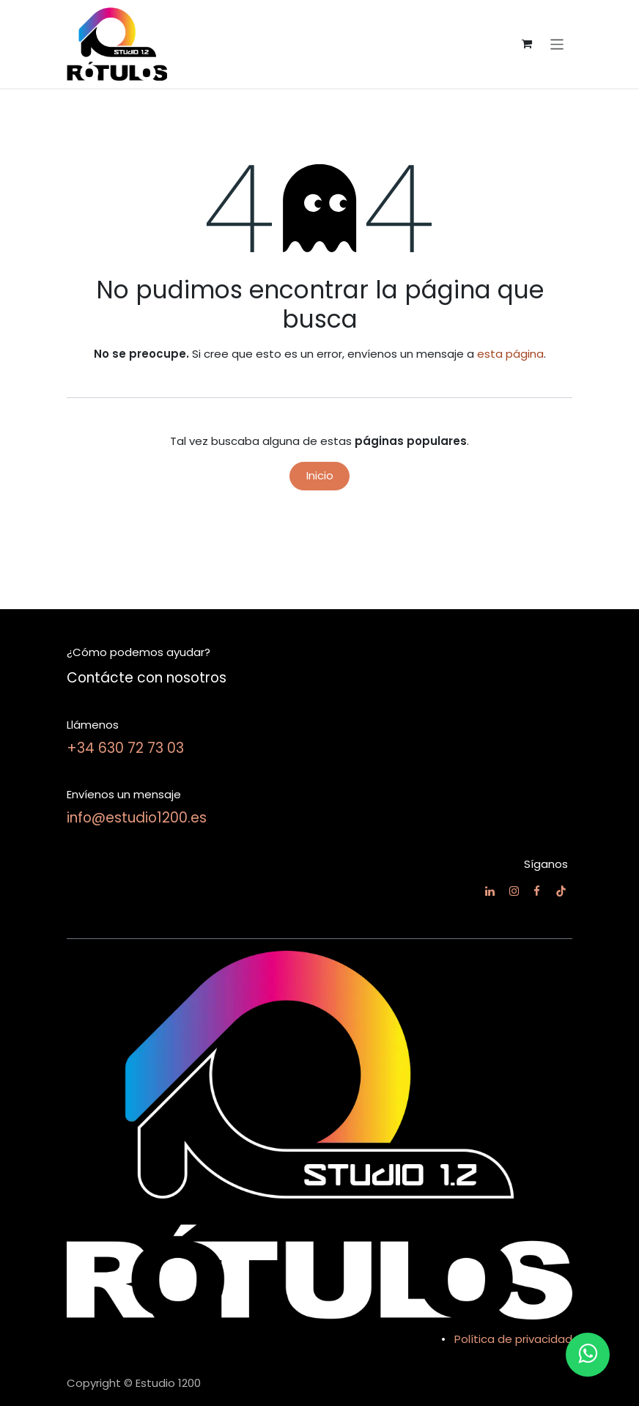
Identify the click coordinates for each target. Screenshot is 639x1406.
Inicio (319, 475)
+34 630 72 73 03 (125, 748)
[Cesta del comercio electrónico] (527, 44)
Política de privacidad (513, 1339)
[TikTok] (561, 891)
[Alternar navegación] (557, 43)
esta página (510, 353)
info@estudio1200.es (137, 818)
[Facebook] (537, 891)
